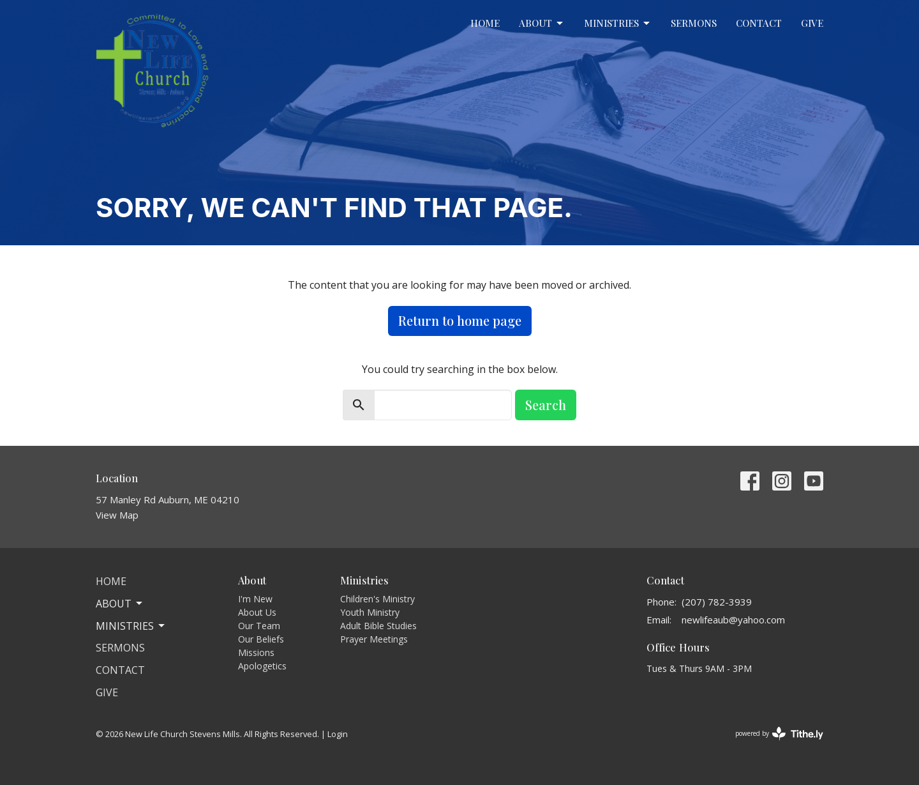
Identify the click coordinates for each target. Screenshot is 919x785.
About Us (257, 612)
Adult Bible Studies (378, 626)
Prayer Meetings (374, 639)
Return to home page (459, 320)
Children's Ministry (377, 599)
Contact (759, 23)
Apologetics (262, 666)
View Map (117, 514)
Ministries (618, 23)
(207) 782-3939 (717, 601)
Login (337, 734)
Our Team (259, 626)
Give (812, 23)
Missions (256, 652)
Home (485, 23)
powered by (779, 733)
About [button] (120, 604)
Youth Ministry (370, 612)
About (542, 23)
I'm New (255, 599)
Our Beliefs (261, 639)
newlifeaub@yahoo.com (733, 619)
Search (545, 404)
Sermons (694, 23)
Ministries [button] (131, 626)
